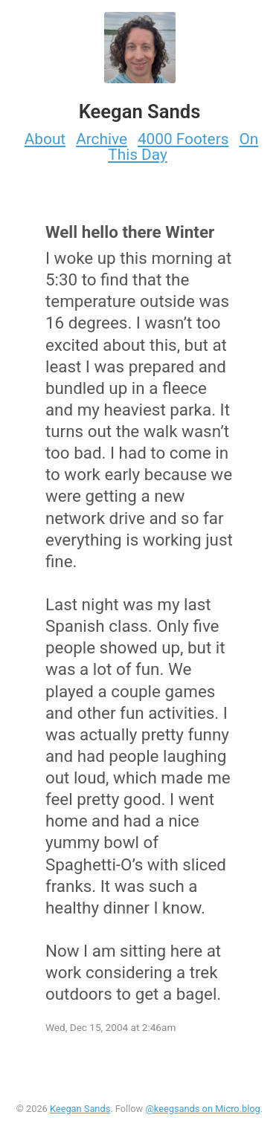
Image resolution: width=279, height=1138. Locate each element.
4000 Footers (183, 139)
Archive (101, 139)
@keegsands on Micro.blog (202, 1108)
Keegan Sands (80, 1108)
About (45, 139)
